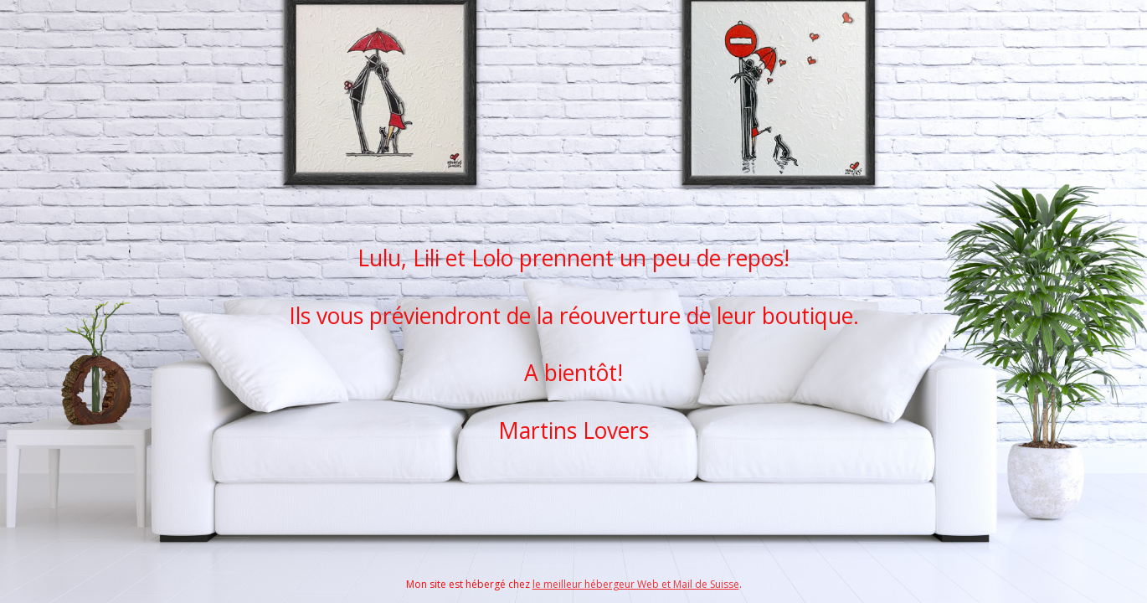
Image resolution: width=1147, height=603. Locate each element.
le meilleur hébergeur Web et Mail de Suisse (635, 584)
